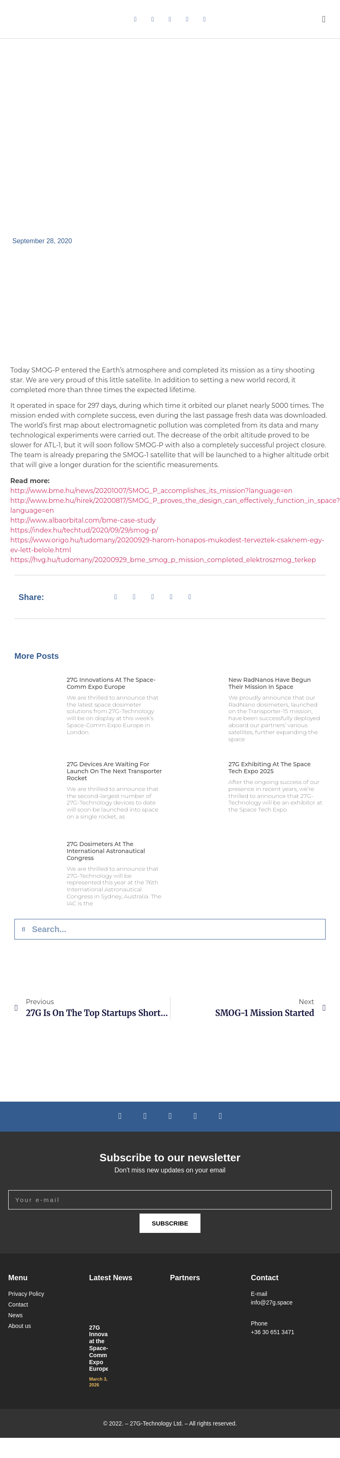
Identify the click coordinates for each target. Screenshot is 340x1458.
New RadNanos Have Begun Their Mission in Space (269, 683)
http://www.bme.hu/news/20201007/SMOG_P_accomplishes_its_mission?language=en (151, 491)
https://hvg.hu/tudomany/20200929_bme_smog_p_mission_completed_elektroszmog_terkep (163, 560)
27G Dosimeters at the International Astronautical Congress (106, 851)
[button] (324, 19)
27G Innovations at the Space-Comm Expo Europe (111, 683)
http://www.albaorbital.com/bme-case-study (83, 520)
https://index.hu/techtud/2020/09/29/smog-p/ (84, 530)
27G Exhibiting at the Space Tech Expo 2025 (269, 767)
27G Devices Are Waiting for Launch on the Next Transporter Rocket (114, 771)
